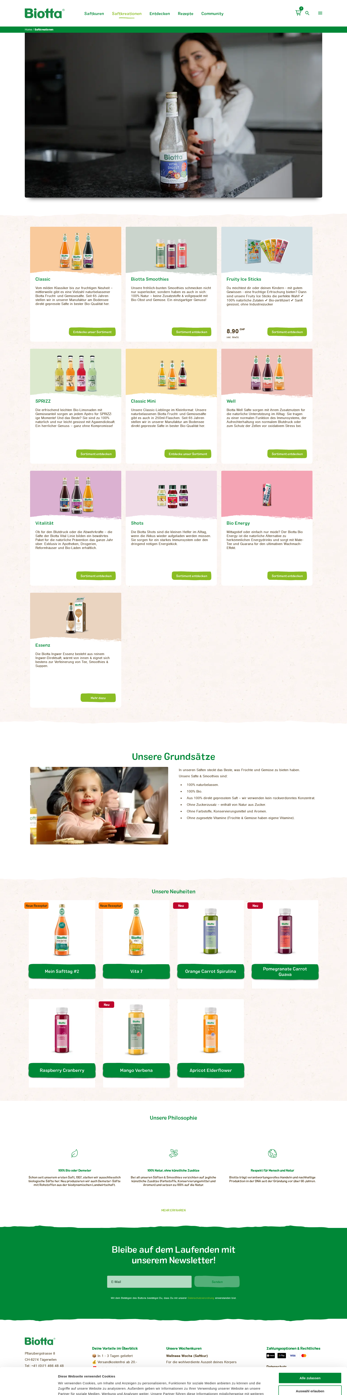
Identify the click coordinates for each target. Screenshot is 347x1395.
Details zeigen (234, 1386)
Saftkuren (94, 13)
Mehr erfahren (173, 1210)
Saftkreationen (127, 13)
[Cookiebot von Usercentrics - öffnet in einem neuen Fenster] (28, 1386)
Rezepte (185, 13)
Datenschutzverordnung (201, 1298)
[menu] (320, 13)
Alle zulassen (309, 1351)
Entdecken (160, 13)
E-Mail (116, 1282)
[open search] (307, 13)
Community (212, 13)
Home (28, 29)
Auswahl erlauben (310, 1364)
